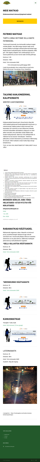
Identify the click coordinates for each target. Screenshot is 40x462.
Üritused (5, 436)
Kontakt (5, 437)
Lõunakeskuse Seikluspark (9, 446)
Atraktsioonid (6, 434)
